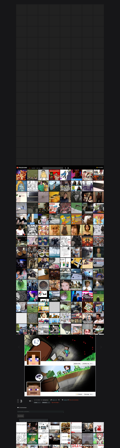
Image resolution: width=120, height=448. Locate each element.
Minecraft (44, 237)
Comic (35, 237)
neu (30, 3)
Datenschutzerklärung (55, 445)
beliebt (33, 3)
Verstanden (104, 444)
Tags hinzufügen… (56, 237)
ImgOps (65, 234)
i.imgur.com (54, 234)
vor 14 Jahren (37, 234)
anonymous (45, 234)
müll (37, 3)
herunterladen (75, 234)
